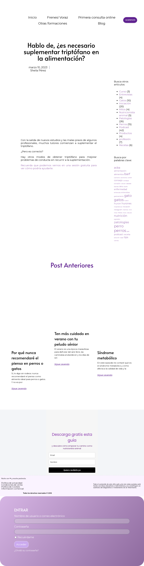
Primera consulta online (96, 17)
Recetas (124, 145)
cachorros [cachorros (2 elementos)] (123, 178)
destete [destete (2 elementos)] (128, 183)
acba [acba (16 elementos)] (117, 167)
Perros (123, 124)
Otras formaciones (52, 23)
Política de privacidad (11, 483)
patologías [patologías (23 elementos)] (121, 222)
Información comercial (12, 488)
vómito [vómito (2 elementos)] (116, 240)
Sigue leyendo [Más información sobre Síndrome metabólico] (104, 375)
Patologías (125, 118)
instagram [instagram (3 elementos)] (118, 210)
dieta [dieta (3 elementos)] (121, 186)
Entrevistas (125, 94)
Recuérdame (24, 537)
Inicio (32, 17)
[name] (72, 462)
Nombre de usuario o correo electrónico (39, 516)
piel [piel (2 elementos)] (128, 231)
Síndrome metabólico (107, 355)
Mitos (122, 109)
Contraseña (21, 526)
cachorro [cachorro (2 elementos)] (117, 178)
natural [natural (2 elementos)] (129, 213)
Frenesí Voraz (57, 17)
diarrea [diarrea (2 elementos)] (116, 186)
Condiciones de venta (11, 485)
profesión (125, 139)
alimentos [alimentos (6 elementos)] (119, 174)
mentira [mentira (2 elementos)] (125, 210)
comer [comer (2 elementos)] (130, 178)
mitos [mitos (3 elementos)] (120, 213)
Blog (101, 23)
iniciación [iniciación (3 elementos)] (126, 207)
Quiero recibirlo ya (72, 470)
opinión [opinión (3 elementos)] (117, 219)
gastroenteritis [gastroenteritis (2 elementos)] (119, 196)
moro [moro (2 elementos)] (124, 213)
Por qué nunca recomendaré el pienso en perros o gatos (27, 360)
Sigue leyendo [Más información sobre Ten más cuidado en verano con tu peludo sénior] (61, 364)
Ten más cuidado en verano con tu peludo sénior (71, 339)
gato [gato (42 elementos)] (128, 196)
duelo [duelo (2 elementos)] (126, 186)
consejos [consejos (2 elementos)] (126, 180)
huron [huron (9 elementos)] (117, 203)
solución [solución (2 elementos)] (117, 237)
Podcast (124, 127)
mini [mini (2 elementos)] (130, 210)
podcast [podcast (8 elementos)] (118, 234)
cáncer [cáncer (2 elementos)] (123, 183)
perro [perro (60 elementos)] (119, 226)
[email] (72, 455)
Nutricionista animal (127, 114)
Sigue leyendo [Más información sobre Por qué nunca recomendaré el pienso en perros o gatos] (19, 389)
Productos (125, 133)
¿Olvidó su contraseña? (26, 550)
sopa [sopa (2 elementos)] (121, 237)
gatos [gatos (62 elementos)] (119, 200)
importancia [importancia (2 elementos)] (118, 207)
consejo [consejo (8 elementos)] (118, 180)
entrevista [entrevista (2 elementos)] (117, 192)
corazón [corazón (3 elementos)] (117, 183)
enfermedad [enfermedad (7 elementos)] (120, 189)
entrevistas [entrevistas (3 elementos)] (125, 192)
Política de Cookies (10, 487)
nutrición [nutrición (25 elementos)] (120, 216)
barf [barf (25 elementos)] (127, 174)
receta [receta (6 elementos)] (127, 234)
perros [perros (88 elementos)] (120, 230)
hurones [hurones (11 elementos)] (126, 203)
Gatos (122, 100)
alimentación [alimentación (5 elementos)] (120, 171)
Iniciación (125, 103)
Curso (122, 91)
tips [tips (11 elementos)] (126, 237)
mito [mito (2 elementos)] (115, 213)
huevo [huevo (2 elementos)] (126, 200)
